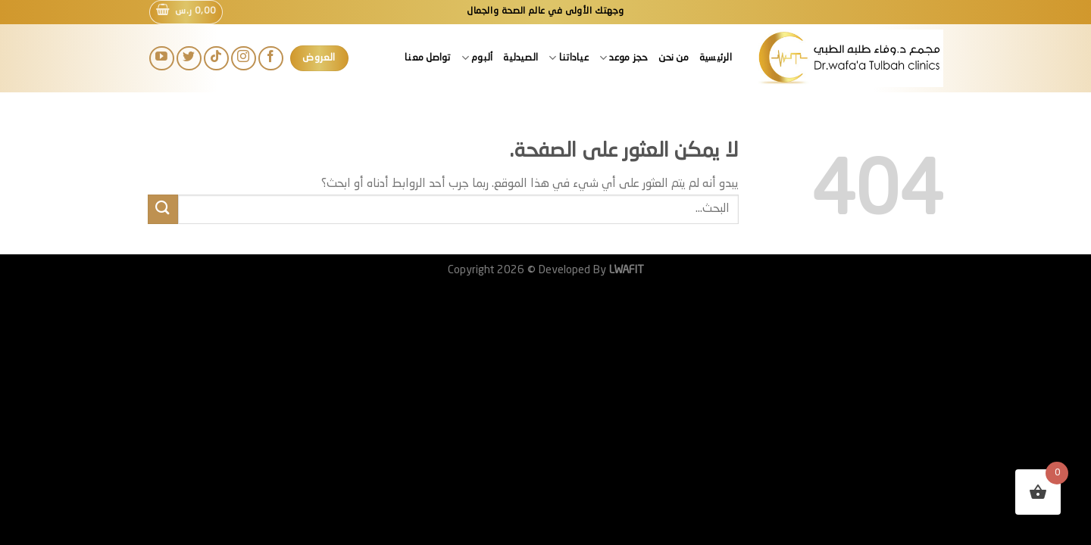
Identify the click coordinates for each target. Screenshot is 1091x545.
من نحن (673, 58)
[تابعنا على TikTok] (216, 58)
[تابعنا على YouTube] (161, 58)
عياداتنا (569, 58)
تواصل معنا (428, 58)
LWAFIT (625, 270)
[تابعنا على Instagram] (243, 58)
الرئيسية (715, 58)
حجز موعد (624, 58)
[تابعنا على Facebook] (270, 58)
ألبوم (477, 58)
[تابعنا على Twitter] (189, 58)
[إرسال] (163, 209)
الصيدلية (520, 58)
